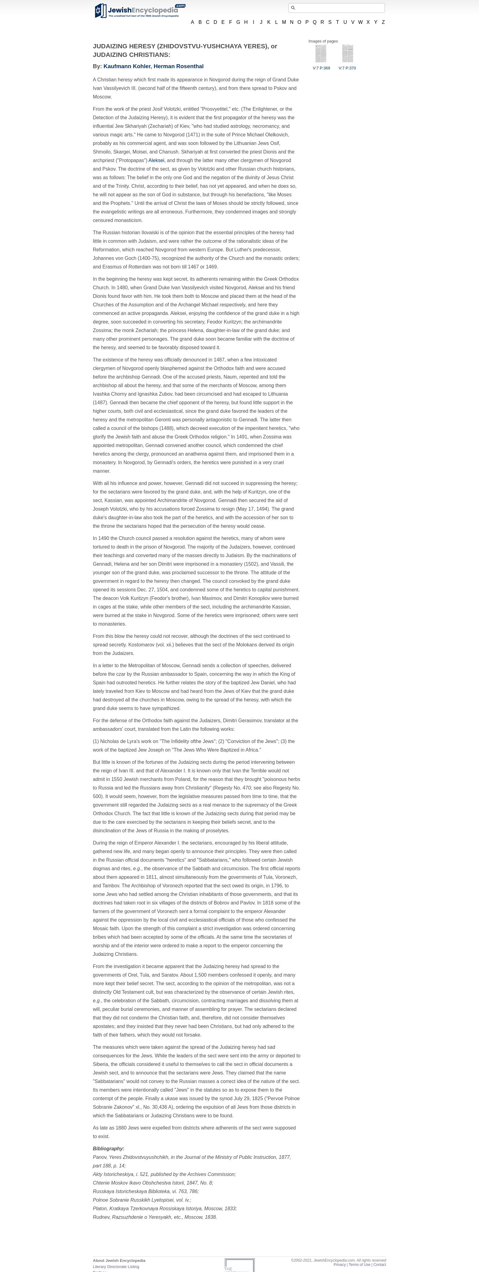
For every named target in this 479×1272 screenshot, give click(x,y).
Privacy (340, 1265)
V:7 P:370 (347, 65)
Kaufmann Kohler (127, 66)
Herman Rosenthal (179, 66)
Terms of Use (359, 1265)
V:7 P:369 (321, 65)
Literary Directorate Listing (116, 1266)
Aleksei (156, 160)
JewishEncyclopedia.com (139, 10)
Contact (379, 1265)
